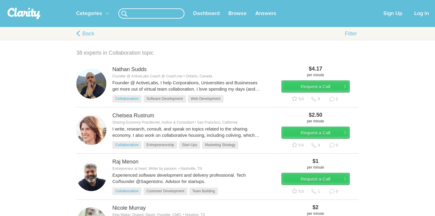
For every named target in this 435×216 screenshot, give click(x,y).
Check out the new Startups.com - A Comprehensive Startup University (290, 4)
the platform (67, 3)
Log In (421, 20)
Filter (351, 41)
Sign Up (392, 20)
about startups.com (376, 4)
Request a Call (323, 97)
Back (88, 41)
